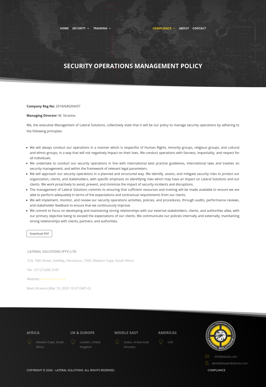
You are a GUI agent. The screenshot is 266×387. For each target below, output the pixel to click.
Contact (198, 28)
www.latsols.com (53, 279)
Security (79, 28)
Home (65, 28)
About (183, 28)
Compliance (161, 28)
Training (101, 28)
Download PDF (39, 233)
